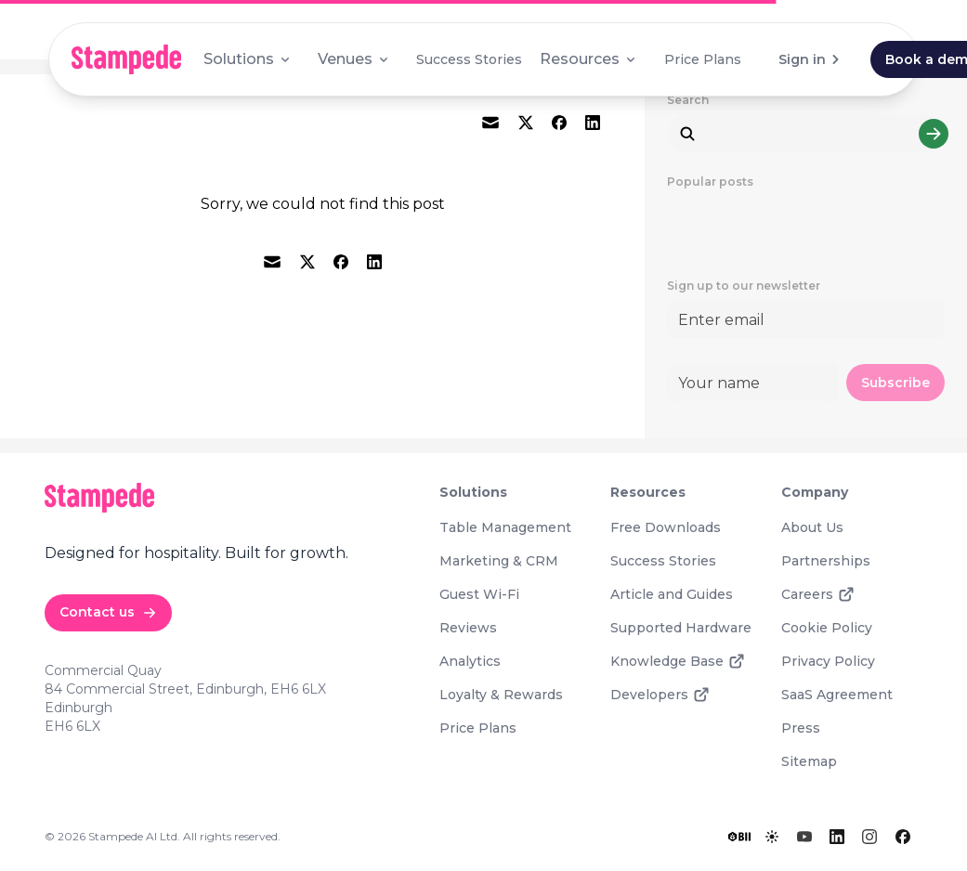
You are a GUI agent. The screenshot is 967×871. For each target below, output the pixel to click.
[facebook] (559, 122)
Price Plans (702, 59)
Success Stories (469, 59)
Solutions (248, 59)
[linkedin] (592, 122)
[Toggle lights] (772, 836)
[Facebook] (903, 836)
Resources (589, 59)
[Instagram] (869, 836)
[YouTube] (804, 836)
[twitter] (525, 122)
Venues (354, 59)
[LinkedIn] (837, 836)
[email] (490, 122)
